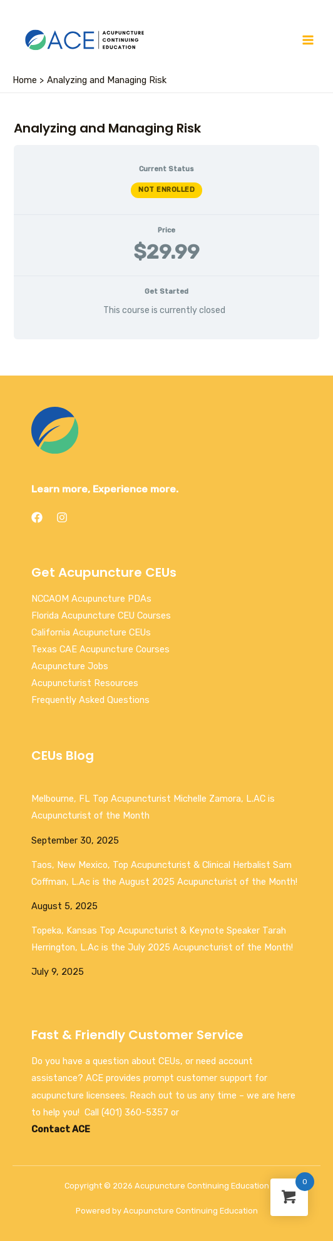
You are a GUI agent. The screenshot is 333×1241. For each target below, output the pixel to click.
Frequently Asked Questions (90, 699)
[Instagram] (62, 517)
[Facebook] (37, 517)
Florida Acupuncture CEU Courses (101, 615)
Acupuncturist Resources (84, 683)
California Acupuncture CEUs (91, 632)
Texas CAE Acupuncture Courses (100, 649)
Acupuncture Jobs (69, 666)
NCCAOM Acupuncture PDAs (91, 598)
